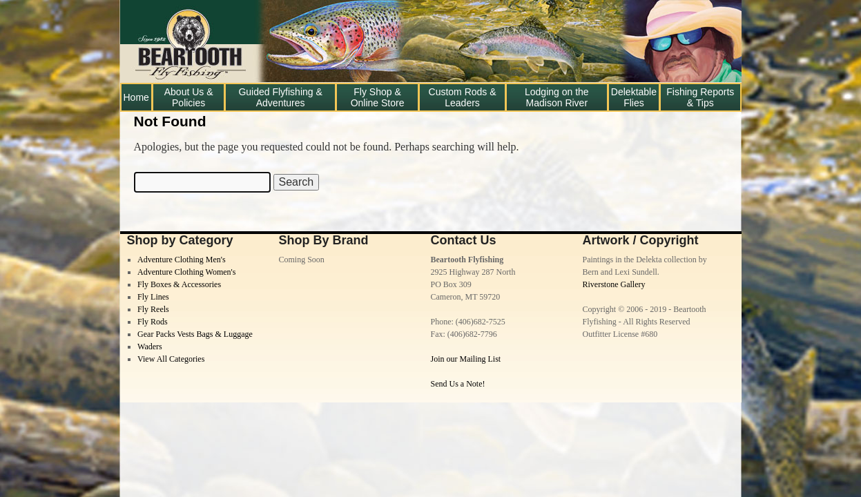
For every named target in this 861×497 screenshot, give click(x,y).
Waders (149, 346)
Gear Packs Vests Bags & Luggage (195, 334)
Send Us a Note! (458, 384)
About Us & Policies (188, 97)
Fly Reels (153, 309)
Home (136, 97)
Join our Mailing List (466, 359)
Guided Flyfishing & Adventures (280, 97)
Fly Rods (152, 322)
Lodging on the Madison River (557, 97)
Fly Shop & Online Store (378, 97)
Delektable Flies (634, 97)
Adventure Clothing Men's (181, 259)
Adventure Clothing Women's (186, 272)
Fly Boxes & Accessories (179, 284)
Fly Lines (153, 297)
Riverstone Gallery (614, 284)
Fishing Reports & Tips (700, 97)
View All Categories (170, 359)
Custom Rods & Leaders (462, 97)
